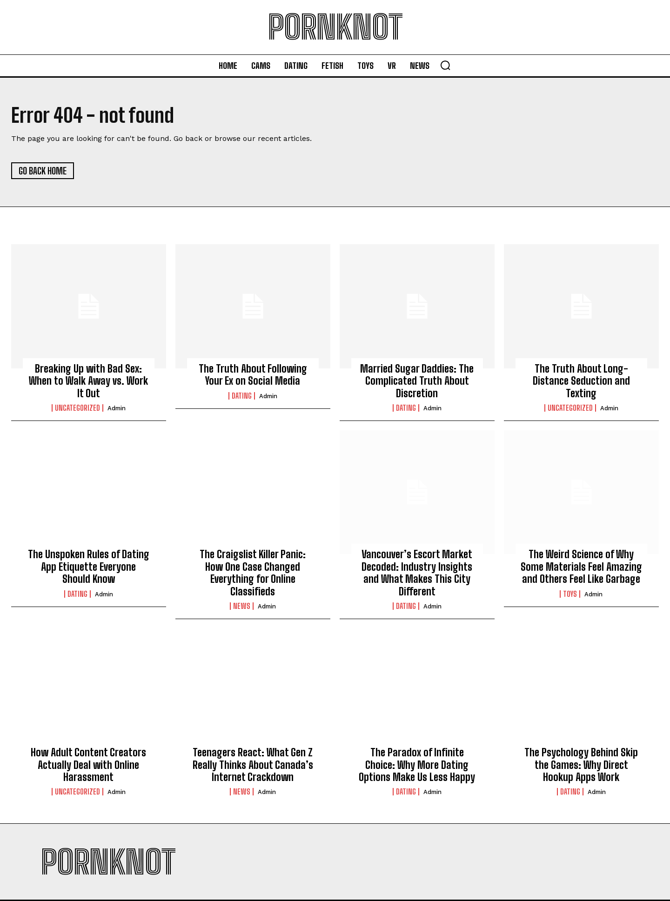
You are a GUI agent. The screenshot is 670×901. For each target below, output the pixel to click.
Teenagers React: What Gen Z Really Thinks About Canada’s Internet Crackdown (253, 764)
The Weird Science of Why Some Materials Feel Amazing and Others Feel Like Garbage (581, 566)
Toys (570, 594)
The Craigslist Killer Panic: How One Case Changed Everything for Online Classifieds (253, 572)
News (241, 606)
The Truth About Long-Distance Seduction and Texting (581, 381)
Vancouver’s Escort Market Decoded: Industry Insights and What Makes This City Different (417, 572)
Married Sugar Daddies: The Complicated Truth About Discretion (417, 381)
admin (116, 408)
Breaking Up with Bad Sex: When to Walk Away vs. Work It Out (88, 381)
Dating (242, 396)
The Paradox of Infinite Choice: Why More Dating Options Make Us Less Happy (417, 764)
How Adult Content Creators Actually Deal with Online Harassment (88, 764)
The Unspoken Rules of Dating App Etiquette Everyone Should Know (88, 566)
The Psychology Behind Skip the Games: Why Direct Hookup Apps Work (581, 764)
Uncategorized (77, 408)
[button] (445, 65)
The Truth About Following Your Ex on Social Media (253, 374)
